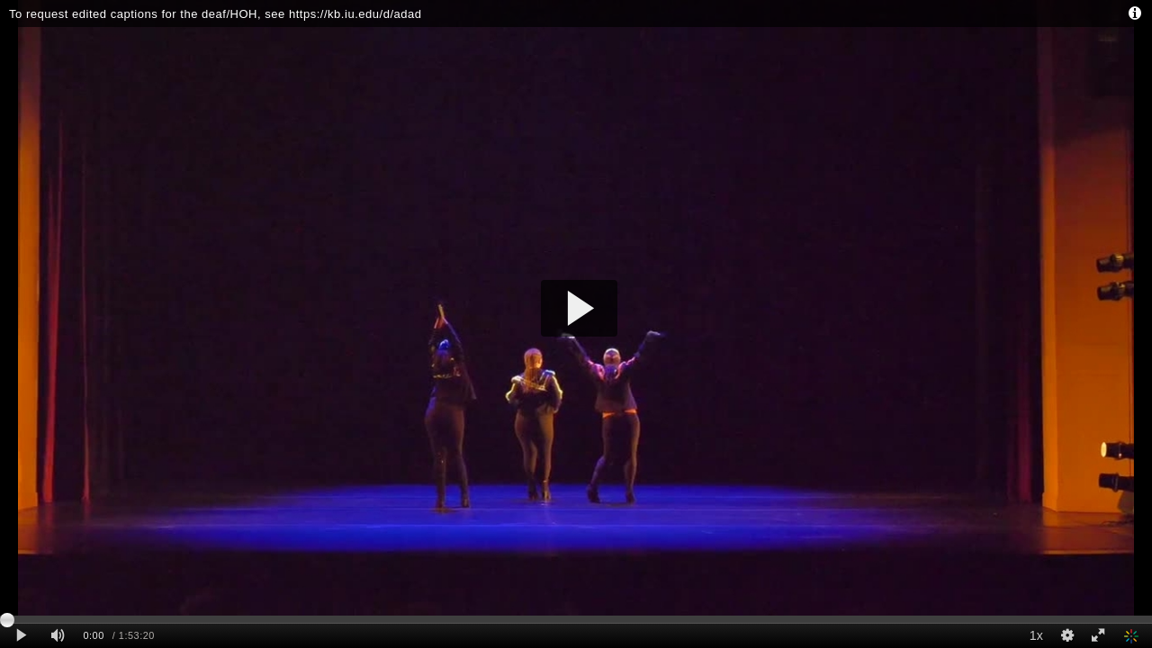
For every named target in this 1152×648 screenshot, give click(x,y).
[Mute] (57, 636)
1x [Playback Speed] (1036, 635)
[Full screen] (1098, 636)
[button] (579, 308)
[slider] (576, 619)
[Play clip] (21, 636)
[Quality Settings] (1066, 636)
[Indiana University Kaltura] (1133, 636)
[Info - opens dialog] (1134, 13)
